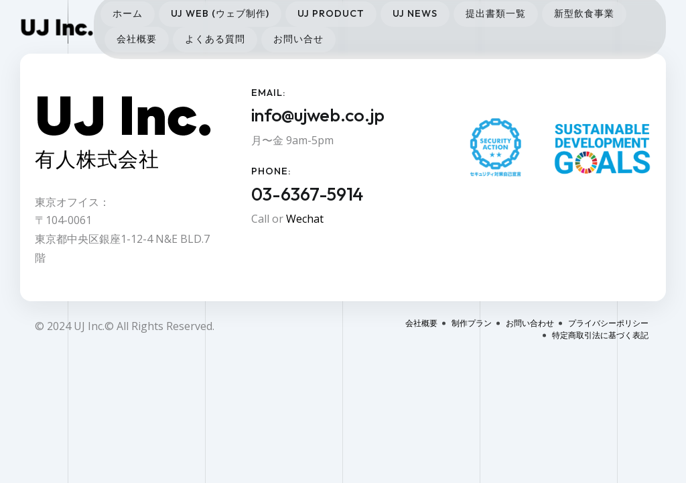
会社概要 (137, 39)
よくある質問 (215, 39)
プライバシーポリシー (608, 323)
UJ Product (330, 13)
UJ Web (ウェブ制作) (220, 13)
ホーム (128, 13)
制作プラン (472, 323)
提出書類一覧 (496, 13)
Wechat (305, 218)
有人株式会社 (97, 159)
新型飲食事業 (584, 13)
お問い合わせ (530, 323)
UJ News (415, 13)
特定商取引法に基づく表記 (600, 335)
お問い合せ (298, 39)
